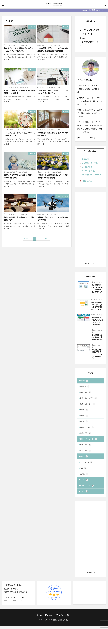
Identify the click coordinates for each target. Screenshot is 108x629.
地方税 (66, 27)
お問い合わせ (87, 181)
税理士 (84, 382)
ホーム (39, 618)
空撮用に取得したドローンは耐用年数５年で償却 (52, 218)
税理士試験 (85, 435)
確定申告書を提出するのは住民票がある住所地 (96, 338)
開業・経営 (85, 394)
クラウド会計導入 (89, 171)
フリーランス (86, 465)
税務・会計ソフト (88, 405)
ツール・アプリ (87, 489)
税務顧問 (85, 159)
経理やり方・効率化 (63, 196)
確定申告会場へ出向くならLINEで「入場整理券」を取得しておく (97, 289)
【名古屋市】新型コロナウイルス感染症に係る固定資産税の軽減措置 (52, 49)
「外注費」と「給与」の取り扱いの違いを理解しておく (19, 134)
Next (46, 239)
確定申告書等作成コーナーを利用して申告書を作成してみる (96, 306)
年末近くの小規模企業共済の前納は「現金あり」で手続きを (18, 49)
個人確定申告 (87, 167)
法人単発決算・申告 (90, 163)
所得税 (33, 27)
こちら (98, 137)
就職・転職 (85, 453)
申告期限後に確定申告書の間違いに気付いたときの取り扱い (52, 91)
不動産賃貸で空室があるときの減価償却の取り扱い (52, 134)
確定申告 (66, 69)
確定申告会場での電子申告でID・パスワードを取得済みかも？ (97, 355)
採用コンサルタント (89, 441)
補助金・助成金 (87, 429)
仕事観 (84, 477)
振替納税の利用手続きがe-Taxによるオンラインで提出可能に (97, 321)
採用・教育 (85, 447)
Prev (27, 239)
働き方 (84, 459)
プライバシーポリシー (63, 618)
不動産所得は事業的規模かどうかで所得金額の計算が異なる (52, 176)
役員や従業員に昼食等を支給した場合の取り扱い (19, 218)
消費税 (33, 111)
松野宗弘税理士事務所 (61, 623)
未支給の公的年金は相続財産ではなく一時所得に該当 (19, 176)
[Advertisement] (90, 227)
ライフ (84, 495)
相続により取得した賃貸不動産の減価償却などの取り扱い (19, 91)
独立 (83, 471)
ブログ (84, 483)
